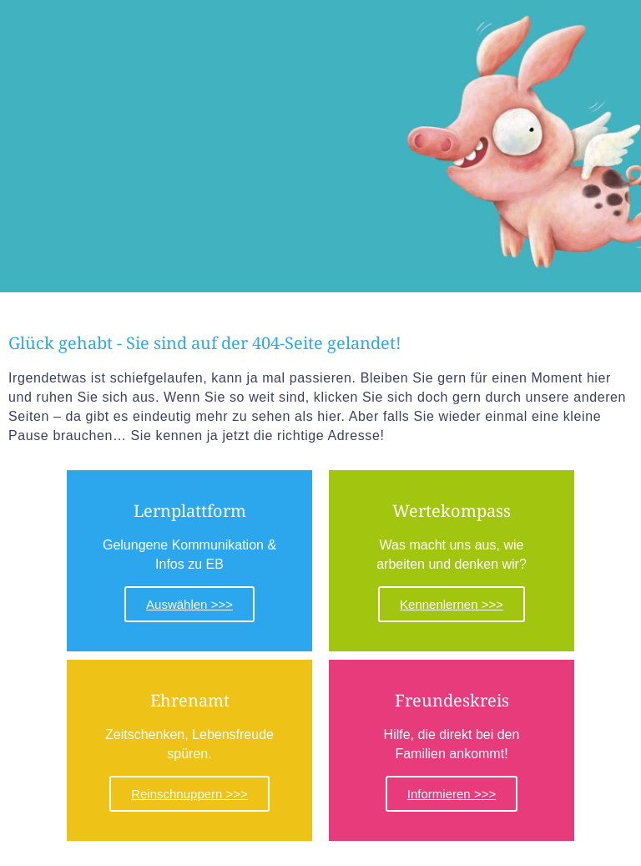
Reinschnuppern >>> (189, 794)
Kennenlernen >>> (451, 604)
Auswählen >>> (189, 604)
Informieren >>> (451, 794)
